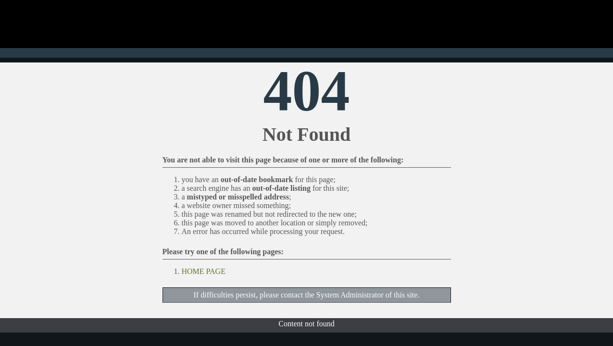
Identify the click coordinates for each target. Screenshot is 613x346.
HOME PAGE (203, 271)
